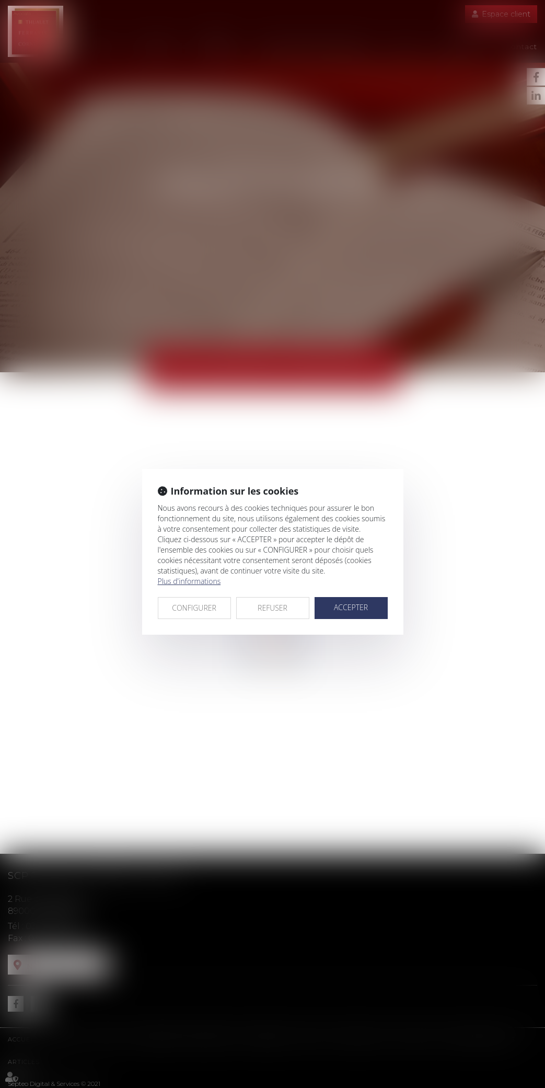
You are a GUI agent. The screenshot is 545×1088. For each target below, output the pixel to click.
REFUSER (272, 608)
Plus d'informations (189, 581)
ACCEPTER (351, 607)
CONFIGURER (194, 608)
